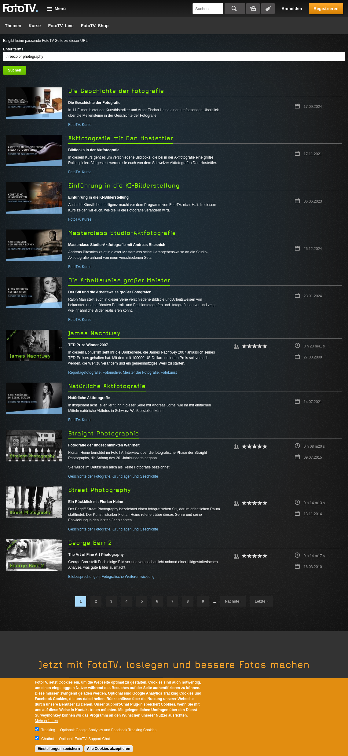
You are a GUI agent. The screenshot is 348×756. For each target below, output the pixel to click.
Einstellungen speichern (59, 749)
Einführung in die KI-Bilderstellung (124, 185)
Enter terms (13, 49)
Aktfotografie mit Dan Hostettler (120, 138)
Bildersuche (253, 8)
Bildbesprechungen (84, 576)
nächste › (233, 601)
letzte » (262, 601)
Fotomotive (112, 372)
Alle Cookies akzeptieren (108, 749)
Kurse (35, 25)
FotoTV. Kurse (79, 125)
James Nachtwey (94, 333)
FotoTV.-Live (61, 25)
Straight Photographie (103, 433)
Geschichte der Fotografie (89, 476)
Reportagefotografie (84, 372)
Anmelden (291, 8)
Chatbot (47, 739)
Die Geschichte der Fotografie (116, 91)
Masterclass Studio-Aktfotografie (122, 233)
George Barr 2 (90, 543)
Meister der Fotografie (141, 372)
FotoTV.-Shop (94, 25)
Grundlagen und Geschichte (135, 476)
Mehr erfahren (46, 721)
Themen (13, 25)
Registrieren (326, 8)
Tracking (48, 730)
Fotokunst (169, 372)
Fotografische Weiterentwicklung (128, 576)
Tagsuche (268, 8)
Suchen (235, 8)
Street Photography (99, 490)
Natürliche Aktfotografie (107, 386)
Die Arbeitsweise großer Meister (119, 280)
